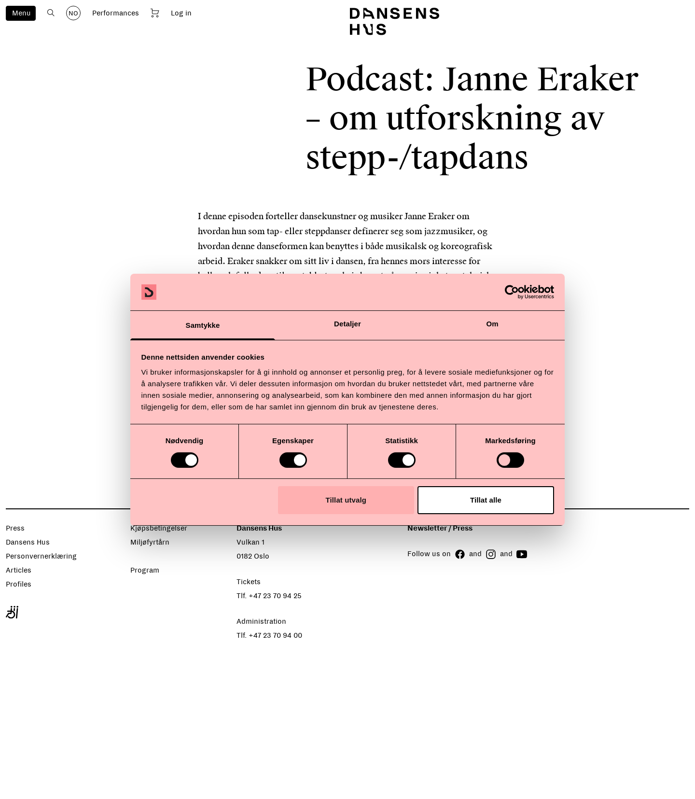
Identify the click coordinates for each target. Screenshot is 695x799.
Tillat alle (485, 500)
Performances (115, 13)
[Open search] (51, 12)
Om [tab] (492, 324)
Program (144, 570)
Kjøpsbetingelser (158, 528)
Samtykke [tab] (203, 325)
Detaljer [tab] (347, 324)
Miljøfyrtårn (149, 542)
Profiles (18, 584)
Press (15, 528)
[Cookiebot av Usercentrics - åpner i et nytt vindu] (512, 292)
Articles (18, 570)
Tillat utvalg (346, 500)
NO (73, 13)
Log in (181, 13)
